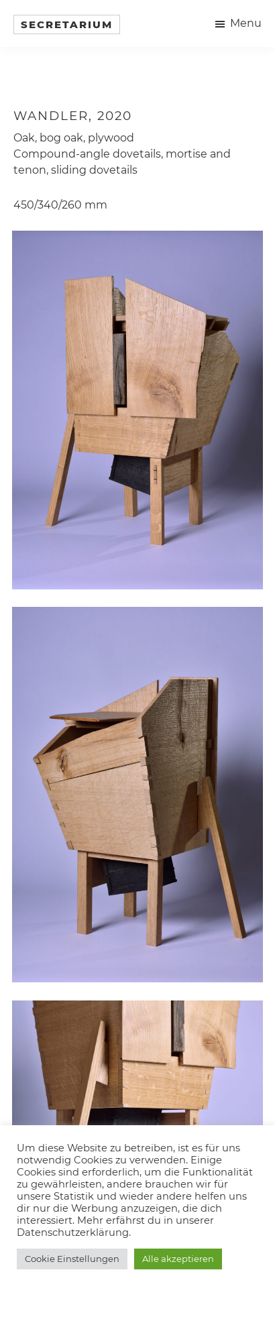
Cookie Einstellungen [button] (72, 1258)
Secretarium (67, 24)
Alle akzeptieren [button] (178, 1258)
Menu (246, 23)
